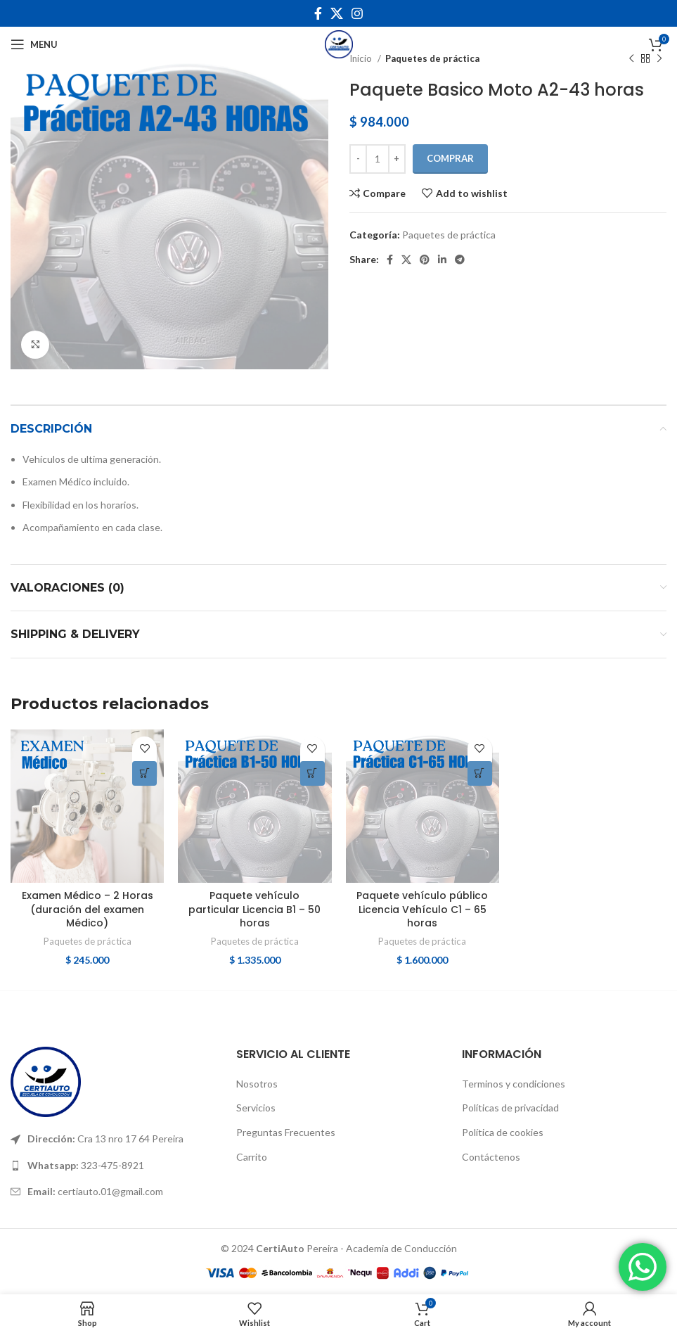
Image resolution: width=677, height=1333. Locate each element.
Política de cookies (502, 1132)
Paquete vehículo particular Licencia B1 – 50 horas (254, 909)
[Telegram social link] (460, 259)
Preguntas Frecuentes (285, 1132)
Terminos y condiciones (513, 1084)
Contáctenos (491, 1157)
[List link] (113, 1139)
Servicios (256, 1108)
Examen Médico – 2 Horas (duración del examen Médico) (87, 909)
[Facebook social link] (318, 13)
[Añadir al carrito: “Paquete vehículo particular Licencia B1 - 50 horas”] (312, 773)
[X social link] (336, 13)
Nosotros (257, 1084)
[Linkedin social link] (442, 259)
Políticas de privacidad (510, 1108)
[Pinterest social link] (424, 259)
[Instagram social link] (357, 13)
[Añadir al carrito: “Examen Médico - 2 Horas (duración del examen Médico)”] (144, 773)
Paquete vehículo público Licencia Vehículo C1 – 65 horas (422, 909)
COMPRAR (450, 158)
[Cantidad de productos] (377, 159)
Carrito (251, 1157)
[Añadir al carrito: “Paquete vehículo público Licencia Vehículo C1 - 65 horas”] (480, 773)
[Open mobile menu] (34, 44)
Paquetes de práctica (449, 235)
